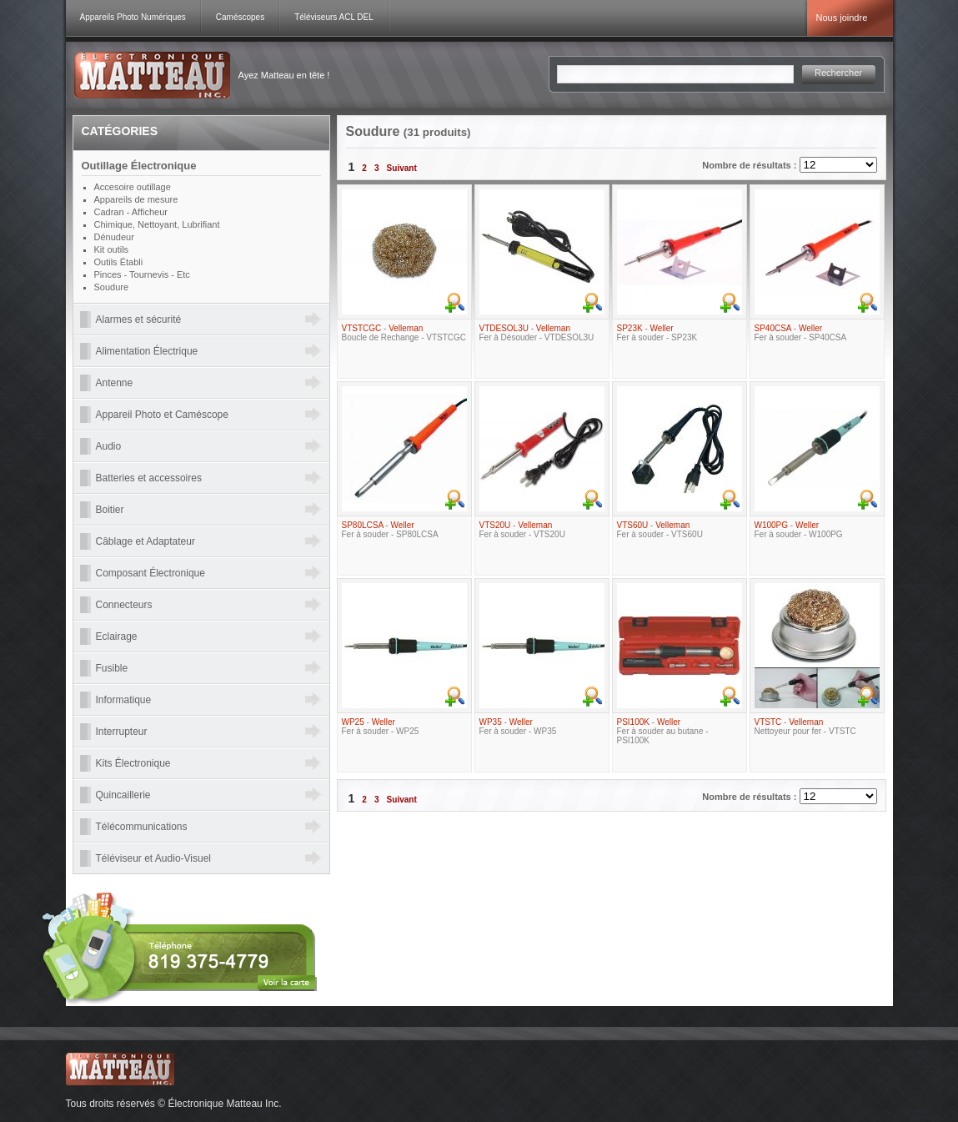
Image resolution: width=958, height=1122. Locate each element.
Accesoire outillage (132, 187)
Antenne (114, 383)
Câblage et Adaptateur (145, 541)
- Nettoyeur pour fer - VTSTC (805, 726)
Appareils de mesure (136, 199)
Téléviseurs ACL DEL (334, 17)
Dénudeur (114, 237)
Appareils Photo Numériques (133, 17)
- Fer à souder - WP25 (380, 726)
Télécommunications (142, 827)
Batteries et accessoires (149, 478)
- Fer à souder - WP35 (518, 726)
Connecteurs (124, 605)
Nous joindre (842, 18)
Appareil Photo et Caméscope (162, 414)
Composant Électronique (150, 573)
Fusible (112, 668)
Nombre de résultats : (750, 165)
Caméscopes (240, 17)
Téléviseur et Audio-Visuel (154, 858)
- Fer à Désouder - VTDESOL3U (536, 333)
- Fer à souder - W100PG (799, 530)
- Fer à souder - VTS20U (522, 530)
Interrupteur (122, 731)
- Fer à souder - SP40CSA (801, 333)
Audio (109, 446)
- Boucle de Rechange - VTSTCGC (404, 333)
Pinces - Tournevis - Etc (142, 274)
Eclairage (117, 636)
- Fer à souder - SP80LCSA (390, 530)
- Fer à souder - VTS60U (660, 530)
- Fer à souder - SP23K (657, 333)
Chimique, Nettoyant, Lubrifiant (157, 224)
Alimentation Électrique (147, 351)
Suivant (402, 168)
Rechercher (838, 73)
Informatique (124, 700)
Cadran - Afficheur (131, 212)
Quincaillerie (123, 795)
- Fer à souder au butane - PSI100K (663, 731)
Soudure (111, 287)
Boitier (110, 510)
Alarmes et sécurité (139, 319)
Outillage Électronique (139, 165)
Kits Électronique (133, 763)
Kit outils (111, 249)
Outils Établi (118, 262)
